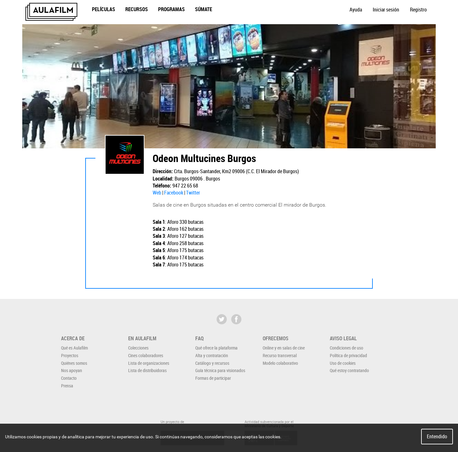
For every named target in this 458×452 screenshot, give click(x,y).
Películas (103, 9)
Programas (171, 9)
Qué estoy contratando (349, 370)
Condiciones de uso (346, 348)
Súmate (203, 9)
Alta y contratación (211, 355)
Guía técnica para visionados (220, 370)
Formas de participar (213, 378)
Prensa (67, 386)
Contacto (69, 378)
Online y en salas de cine (284, 348)
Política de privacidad (348, 355)
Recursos (136, 9)
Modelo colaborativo (280, 363)
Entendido (437, 436)
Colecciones (138, 348)
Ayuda (356, 9)
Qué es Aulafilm (74, 348)
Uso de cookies (343, 363)
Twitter (193, 192)
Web (157, 192)
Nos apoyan (71, 370)
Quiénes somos (74, 363)
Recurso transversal (280, 355)
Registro (418, 9)
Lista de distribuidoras (147, 370)
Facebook (173, 192)
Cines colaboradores (145, 355)
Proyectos (69, 355)
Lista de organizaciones (148, 363)
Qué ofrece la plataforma (216, 348)
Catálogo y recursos (212, 363)
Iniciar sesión (386, 9)
